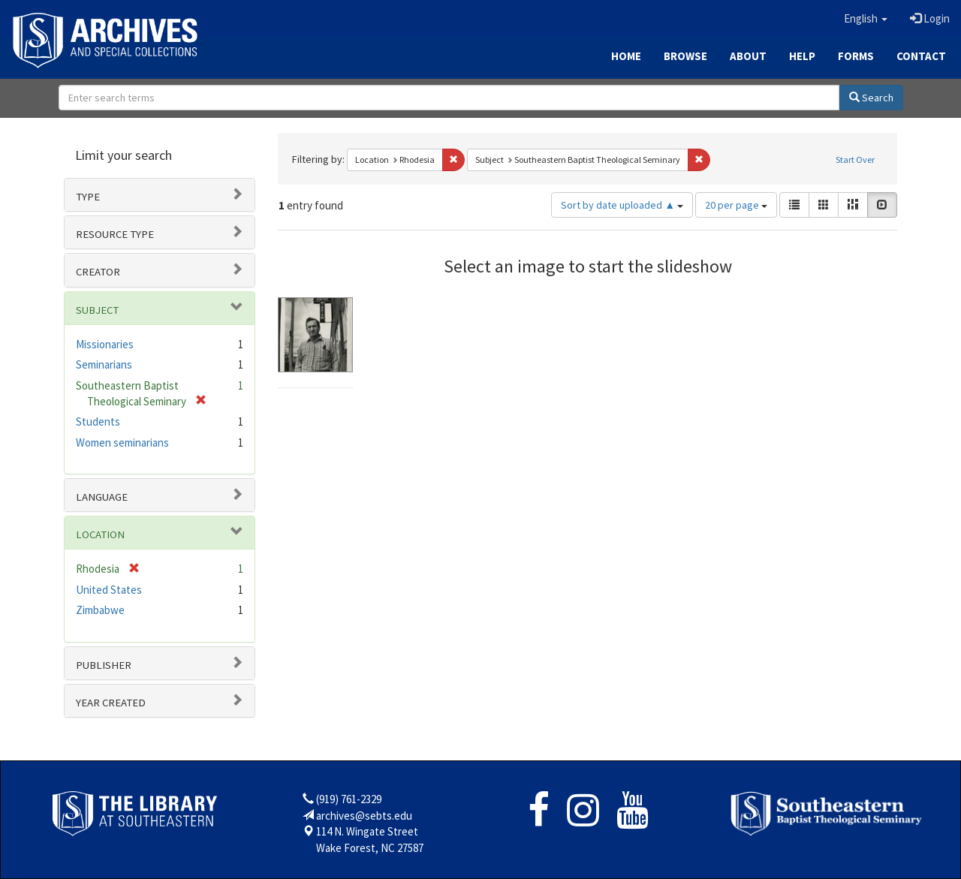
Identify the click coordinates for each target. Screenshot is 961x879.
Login (930, 18)
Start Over (855, 159)
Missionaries (105, 344)
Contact (921, 56)
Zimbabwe (100, 610)
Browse (685, 56)
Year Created (111, 702)
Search (871, 97)
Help (802, 56)
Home (626, 56)
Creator (98, 271)
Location (100, 534)
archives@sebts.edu (364, 815)
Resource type (115, 234)
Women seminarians (122, 442)
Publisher (103, 665)
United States (109, 589)
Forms (856, 56)
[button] (866, 19)
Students (98, 421)
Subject (97, 310)
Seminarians (104, 364)
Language (102, 497)
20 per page (736, 205)
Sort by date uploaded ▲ (622, 205)
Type (88, 196)
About (748, 56)
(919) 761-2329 (348, 799)
